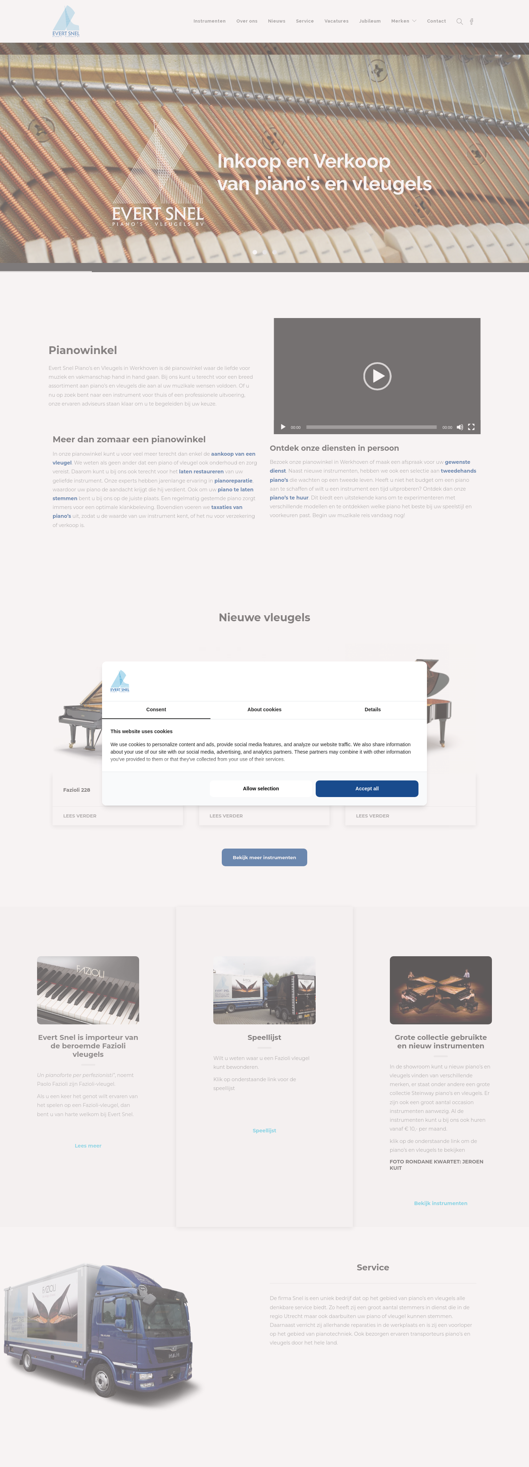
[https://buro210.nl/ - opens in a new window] (391, 681)
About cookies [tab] (264, 709)
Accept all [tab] (367, 788)
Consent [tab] (156, 709)
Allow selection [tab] (261, 788)
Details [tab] (373, 709)
